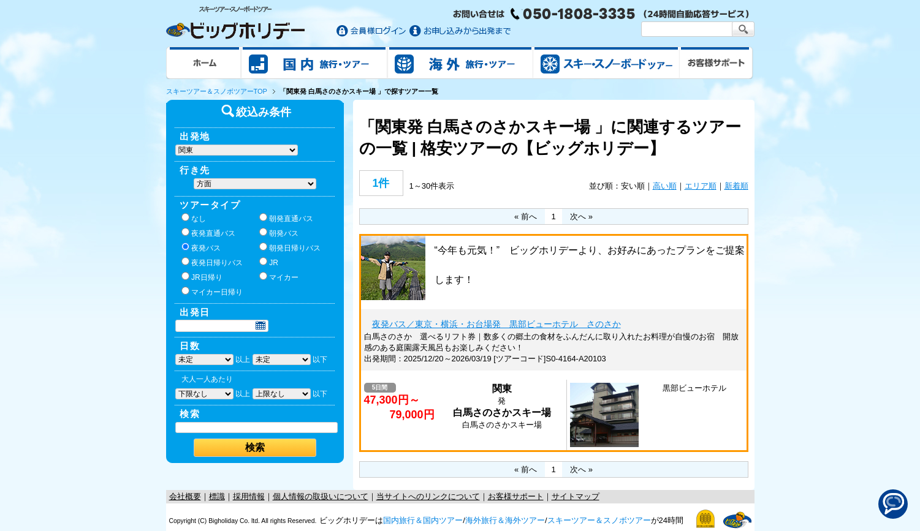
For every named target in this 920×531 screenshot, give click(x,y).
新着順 (736, 185)
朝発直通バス (286, 218)
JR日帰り (201, 277)
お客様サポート (716, 62)
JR (268, 262)
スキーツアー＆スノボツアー (599, 520)
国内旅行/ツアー (314, 62)
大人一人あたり (207, 379)
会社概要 (185, 496)
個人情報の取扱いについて (320, 496)
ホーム (203, 62)
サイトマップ (575, 496)
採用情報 (249, 496)
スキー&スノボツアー (606, 62)
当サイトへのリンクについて (428, 496)
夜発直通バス (208, 233)
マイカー (278, 277)
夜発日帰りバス (212, 262)
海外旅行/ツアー (460, 62)
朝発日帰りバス (290, 247)
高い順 (665, 185)
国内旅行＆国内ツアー (423, 520)
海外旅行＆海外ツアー (505, 520)
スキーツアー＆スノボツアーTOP (216, 91)
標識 (217, 496)
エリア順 (701, 185)
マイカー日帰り (212, 291)
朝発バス (278, 233)
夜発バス (201, 247)
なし (193, 218)
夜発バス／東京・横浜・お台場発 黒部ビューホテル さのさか (496, 324)
